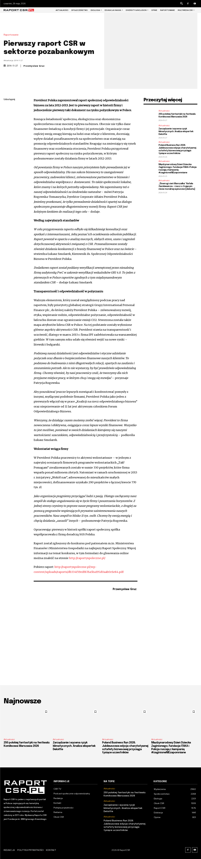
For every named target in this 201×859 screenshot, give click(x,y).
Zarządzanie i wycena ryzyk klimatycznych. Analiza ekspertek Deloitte (176, 131)
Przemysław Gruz (34, 66)
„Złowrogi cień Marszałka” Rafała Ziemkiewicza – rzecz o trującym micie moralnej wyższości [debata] (177, 186)
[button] (181, 3)
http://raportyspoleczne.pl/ (87, 558)
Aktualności (164, 111)
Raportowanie (12, 35)
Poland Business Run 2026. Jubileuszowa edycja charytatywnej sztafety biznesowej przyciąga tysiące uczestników (177, 149)
